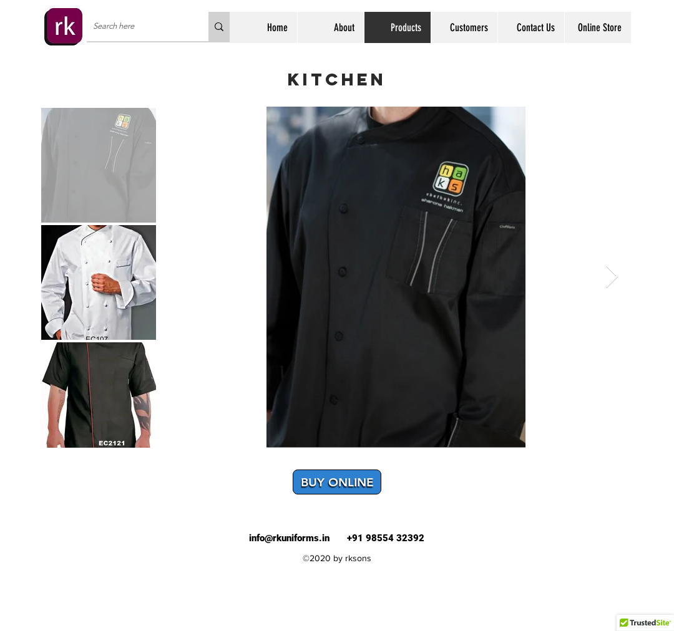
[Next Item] (612, 277)
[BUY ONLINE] (337, 482)
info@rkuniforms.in (289, 538)
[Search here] (137, 26)
